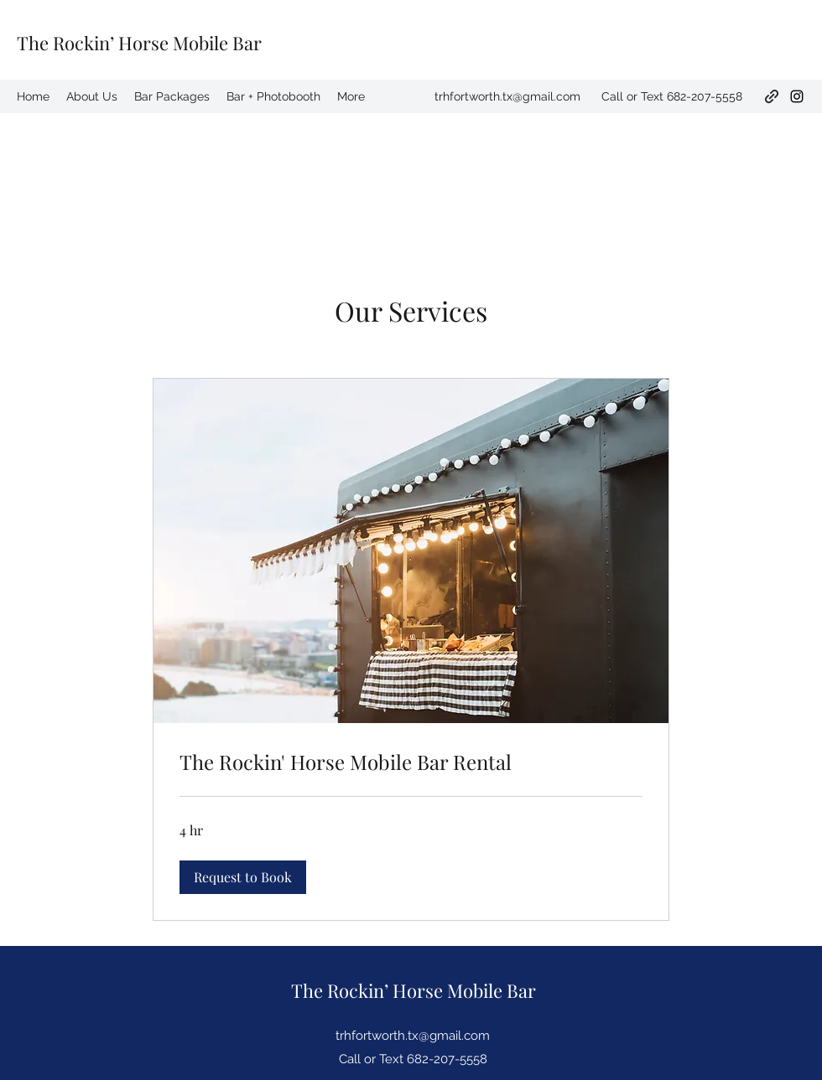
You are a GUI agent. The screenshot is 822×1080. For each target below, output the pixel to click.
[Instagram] (796, 96)
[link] (411, 762)
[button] (242, 877)
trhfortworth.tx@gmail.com (507, 96)
